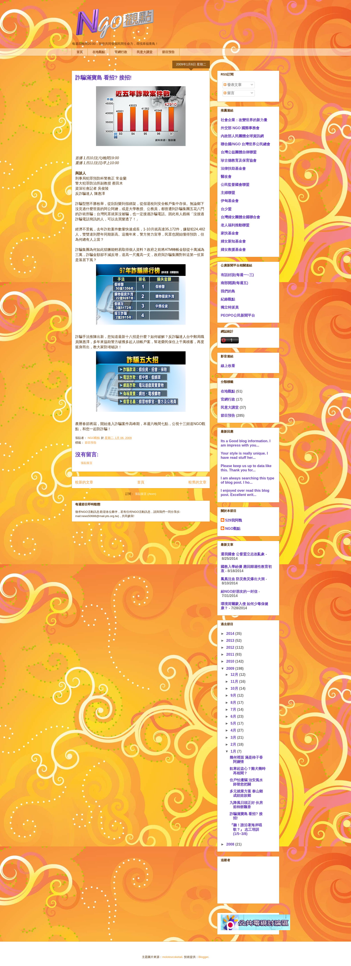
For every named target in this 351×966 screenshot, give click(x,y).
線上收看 (228, 366)
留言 (229, 93)
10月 (235, 688)
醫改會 (226, 176)
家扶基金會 (230, 233)
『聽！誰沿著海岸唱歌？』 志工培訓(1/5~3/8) (246, 829)
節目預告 (168, 52)
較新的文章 (84, 482)
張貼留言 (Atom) (145, 494)
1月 (234, 751)
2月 (234, 744)
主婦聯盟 (228, 193)
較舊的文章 (197, 482)
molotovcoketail (172, 957)
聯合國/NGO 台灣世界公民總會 (245, 144)
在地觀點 (98, 52)
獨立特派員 (230, 307)
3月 (234, 737)
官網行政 (121, 52)
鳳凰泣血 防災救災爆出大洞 (243, 579)
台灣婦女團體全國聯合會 (240, 217)
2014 (230, 633)
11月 (235, 681)
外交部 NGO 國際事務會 (240, 128)
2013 (230, 640)
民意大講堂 (144, 52)
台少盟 (226, 209)
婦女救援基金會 (233, 249)
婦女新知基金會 (233, 241)
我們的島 (228, 291)
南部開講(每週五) (234, 283)
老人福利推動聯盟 (235, 225)
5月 (234, 723)
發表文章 (233, 85)
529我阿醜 (233, 520)
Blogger (203, 957)
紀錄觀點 (228, 299)
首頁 (80, 52)
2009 (230, 668)
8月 (234, 702)
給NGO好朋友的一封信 (239, 591)
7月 (234, 709)
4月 (234, 730)
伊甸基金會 (230, 201)
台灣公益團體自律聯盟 (239, 152)
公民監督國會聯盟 (235, 185)
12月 (235, 674)
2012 (230, 647)
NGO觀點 (232, 528)
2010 (230, 661)
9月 (234, 695)
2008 (230, 844)
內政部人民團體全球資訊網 (242, 136)
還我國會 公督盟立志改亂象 (243, 554)
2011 (230, 654)
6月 (234, 716)
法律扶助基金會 (233, 168)
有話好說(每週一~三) (237, 275)
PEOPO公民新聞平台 (238, 315)
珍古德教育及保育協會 (239, 160)
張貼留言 (86, 463)
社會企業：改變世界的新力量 (244, 120)
